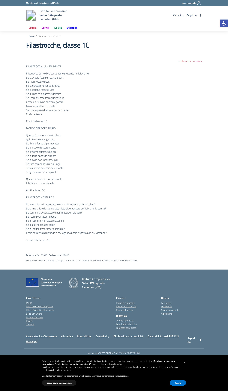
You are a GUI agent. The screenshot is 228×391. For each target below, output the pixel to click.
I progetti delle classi (126, 328)
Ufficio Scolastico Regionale (39, 306)
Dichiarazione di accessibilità (128, 336)
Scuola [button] (32, 28)
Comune (30, 324)
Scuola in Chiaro (34, 313)
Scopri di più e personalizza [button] (59, 382)
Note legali (31, 341)
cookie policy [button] (116, 363)
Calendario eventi (169, 310)
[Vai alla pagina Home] (31, 36)
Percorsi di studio (124, 310)
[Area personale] (192, 3)
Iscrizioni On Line (34, 317)
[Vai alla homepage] (31, 15)
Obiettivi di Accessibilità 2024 (163, 336)
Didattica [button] (72, 28)
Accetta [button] (178, 382)
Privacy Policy (84, 336)
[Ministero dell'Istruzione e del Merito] (42, 3)
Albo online (166, 313)
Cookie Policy (102, 336)
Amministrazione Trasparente (41, 336)
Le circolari (166, 306)
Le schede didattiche (126, 324)
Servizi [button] (45, 28)
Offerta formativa (125, 320)
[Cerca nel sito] (178, 15)
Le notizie (166, 303)
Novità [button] (58, 28)
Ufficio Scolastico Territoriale (40, 310)
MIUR (29, 303)
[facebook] (200, 15)
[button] (224, 23)
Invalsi (29, 321)
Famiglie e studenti (125, 303)
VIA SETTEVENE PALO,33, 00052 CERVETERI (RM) (118, 353)
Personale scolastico (126, 306)
